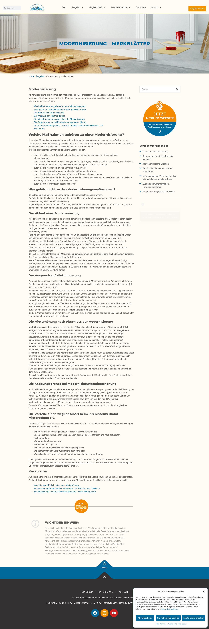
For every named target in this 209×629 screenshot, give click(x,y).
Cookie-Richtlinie (160, 624)
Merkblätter (39, 128)
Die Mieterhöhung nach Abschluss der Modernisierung (59, 119)
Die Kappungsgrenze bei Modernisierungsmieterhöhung (60, 122)
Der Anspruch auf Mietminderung (50, 116)
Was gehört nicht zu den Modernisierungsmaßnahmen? (60, 109)
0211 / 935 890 (93, 602)
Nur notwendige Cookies (168, 618)
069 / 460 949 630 (122, 602)
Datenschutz (172, 624)
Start (64, 7)
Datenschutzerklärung (169, 609)
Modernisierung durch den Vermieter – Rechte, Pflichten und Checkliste (67, 488)
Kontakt (156, 7)
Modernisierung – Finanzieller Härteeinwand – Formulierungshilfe (65, 491)
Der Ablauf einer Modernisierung (49, 112)
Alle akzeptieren (145, 618)
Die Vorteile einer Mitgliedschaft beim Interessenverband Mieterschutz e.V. (68, 125)
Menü (104, 567)
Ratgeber (78, 7)
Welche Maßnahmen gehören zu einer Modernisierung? (60, 106)
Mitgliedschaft (97, 7)
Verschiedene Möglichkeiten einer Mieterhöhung (56, 485)
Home (31, 76)
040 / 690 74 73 (64, 602)
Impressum (182, 624)
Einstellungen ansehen (193, 618)
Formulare (141, 7)
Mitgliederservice (121, 7)
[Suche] (177, 89)
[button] (203, 591)
